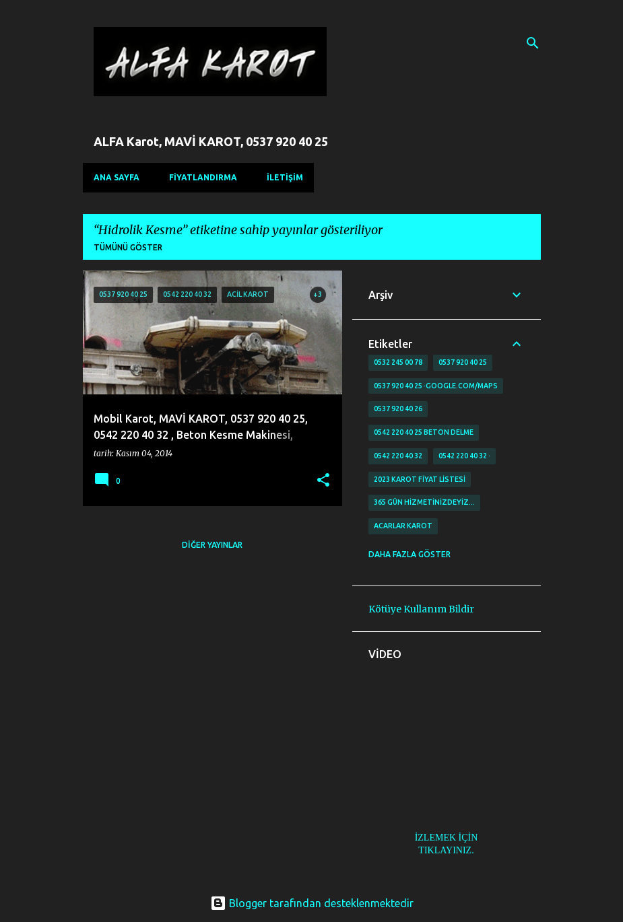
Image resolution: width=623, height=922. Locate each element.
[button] (323, 481)
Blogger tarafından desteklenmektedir (312, 903)
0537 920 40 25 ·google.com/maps (436, 386)
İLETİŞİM (285, 177)
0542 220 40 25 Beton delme (423, 432)
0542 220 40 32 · (464, 456)
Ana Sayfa (116, 177)
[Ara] (533, 43)
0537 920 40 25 (462, 362)
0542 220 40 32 (398, 456)
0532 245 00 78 (398, 362)
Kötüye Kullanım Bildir (421, 609)
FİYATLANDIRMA (203, 177)
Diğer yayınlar (212, 544)
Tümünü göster (128, 247)
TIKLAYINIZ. (445, 850)
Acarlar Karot (403, 526)
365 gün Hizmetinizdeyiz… (424, 502)
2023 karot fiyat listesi (419, 479)
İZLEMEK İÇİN (446, 837)
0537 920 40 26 (398, 408)
